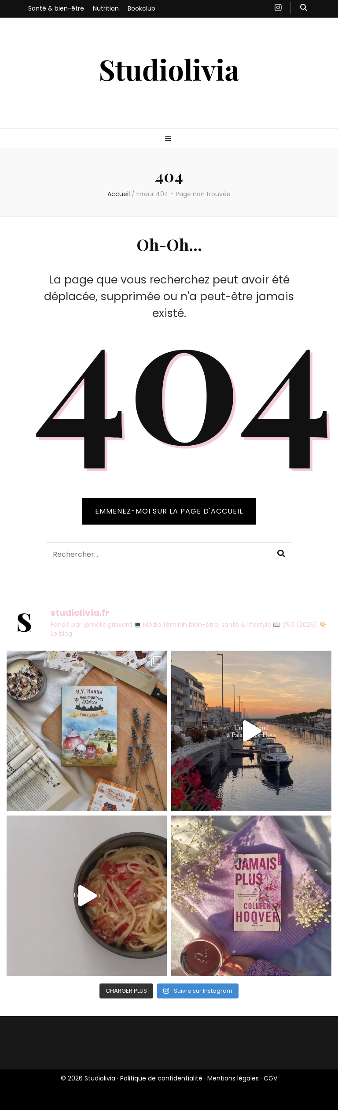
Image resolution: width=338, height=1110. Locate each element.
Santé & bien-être (56, 8)
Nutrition (106, 8)
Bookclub (141, 8)
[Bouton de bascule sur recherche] (303, 8)
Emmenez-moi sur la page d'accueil (169, 511)
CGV (270, 1078)
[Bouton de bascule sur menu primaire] (169, 139)
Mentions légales (233, 1078)
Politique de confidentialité (161, 1078)
